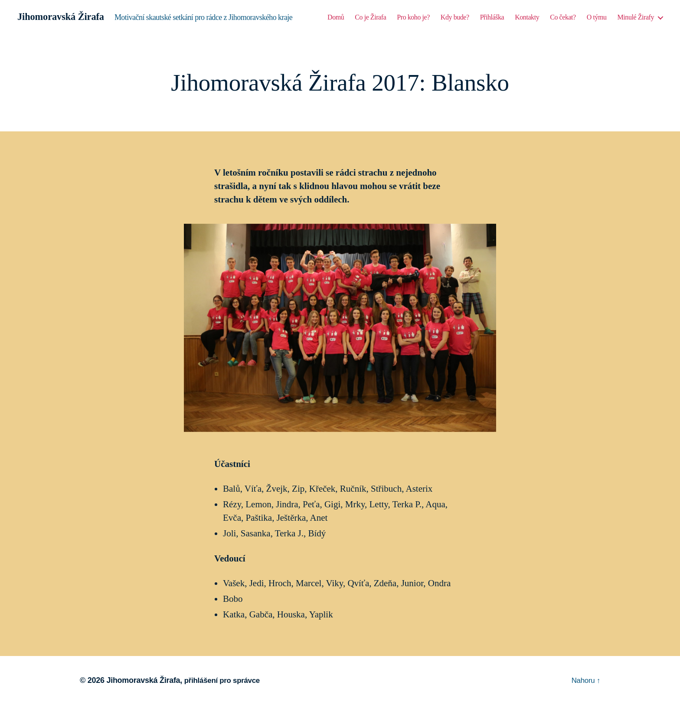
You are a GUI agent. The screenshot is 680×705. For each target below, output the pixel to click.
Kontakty (527, 17)
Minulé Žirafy (636, 17)
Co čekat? (563, 17)
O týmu (597, 17)
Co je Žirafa (370, 17)
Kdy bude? (455, 17)
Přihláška (492, 17)
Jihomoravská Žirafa (64, 17)
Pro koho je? (413, 17)
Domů (335, 17)
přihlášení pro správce (224, 680)
